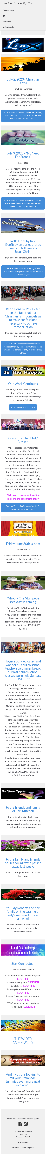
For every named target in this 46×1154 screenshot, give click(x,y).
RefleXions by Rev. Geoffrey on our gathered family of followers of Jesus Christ (23, 246)
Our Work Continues (23, 384)
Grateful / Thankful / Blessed (23, 440)
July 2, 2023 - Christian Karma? (23, 81)
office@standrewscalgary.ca (23, 1148)
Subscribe (7, 21)
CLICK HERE (23, 979)
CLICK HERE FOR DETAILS (23, 407)
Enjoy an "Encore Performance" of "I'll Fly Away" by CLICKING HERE (23, 507)
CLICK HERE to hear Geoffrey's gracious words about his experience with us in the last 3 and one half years (23, 271)
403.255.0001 (23, 1142)
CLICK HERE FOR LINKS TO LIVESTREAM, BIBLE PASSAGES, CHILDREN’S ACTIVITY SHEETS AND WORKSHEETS (23, 115)
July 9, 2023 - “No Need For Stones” (23, 155)
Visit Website (8, 27)
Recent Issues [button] (9, 10)
